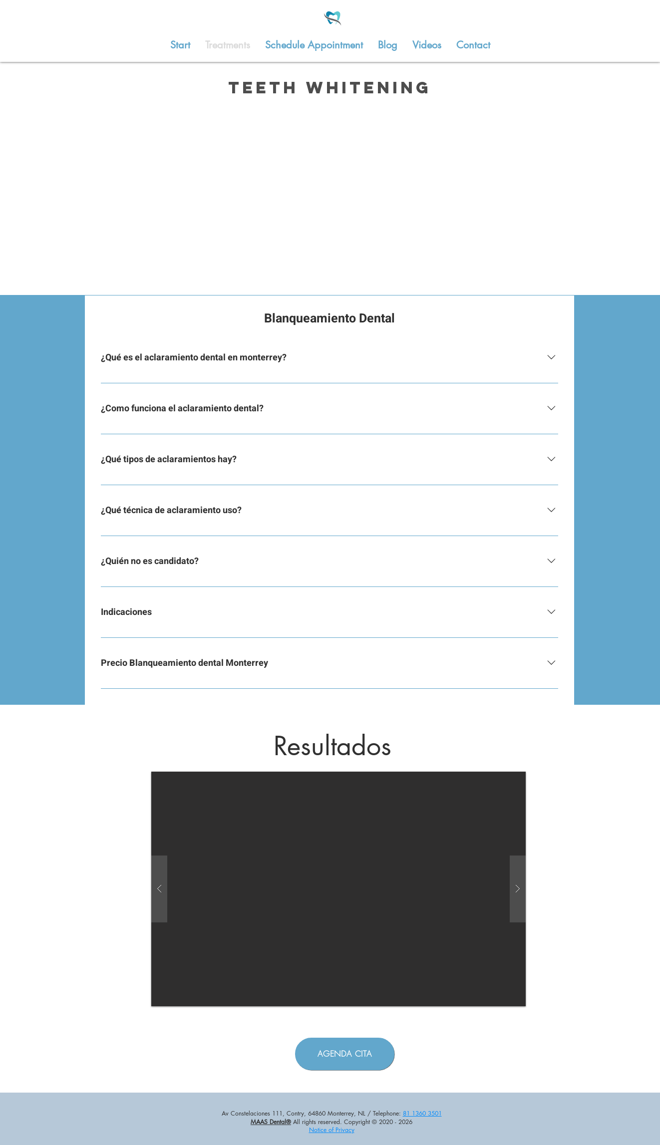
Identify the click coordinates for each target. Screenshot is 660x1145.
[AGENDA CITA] (344, 1054)
